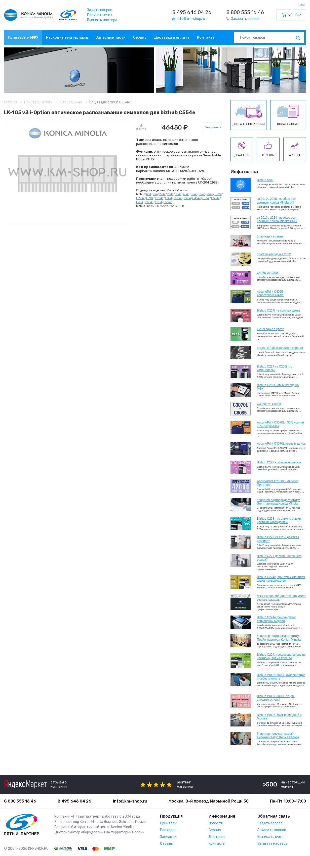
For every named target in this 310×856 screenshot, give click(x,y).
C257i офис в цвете (270, 329)
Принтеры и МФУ (23, 37)
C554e (215, 198)
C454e (196, 198)
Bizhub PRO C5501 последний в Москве (279, 716)
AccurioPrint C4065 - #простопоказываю (271, 293)
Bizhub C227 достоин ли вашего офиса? (279, 557)
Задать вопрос (99, 10)
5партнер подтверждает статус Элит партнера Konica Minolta (278, 501)
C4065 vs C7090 (268, 273)
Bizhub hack (265, 180)
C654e (149, 202)
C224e (140, 198)
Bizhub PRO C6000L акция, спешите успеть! (276, 697)
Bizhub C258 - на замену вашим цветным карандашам (279, 520)
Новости (216, 823)
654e (202, 194)
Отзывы (167, 843)
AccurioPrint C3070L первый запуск (281, 443)
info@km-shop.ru (130, 801)
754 (155, 194)
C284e (159, 198)
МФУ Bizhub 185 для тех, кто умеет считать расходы (281, 597)
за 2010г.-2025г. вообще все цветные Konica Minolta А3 (276, 200)
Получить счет (99, 15)
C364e (178, 198)
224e (162, 194)
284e (170, 194)
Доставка (217, 837)
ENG (302, 5)
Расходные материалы (67, 37)
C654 (139, 202)
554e (194, 194)
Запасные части (111, 37)
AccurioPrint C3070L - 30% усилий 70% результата (280, 424)
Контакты (206, 37)
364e (178, 194)
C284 (149, 198)
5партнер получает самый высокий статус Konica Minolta (278, 735)
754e (210, 194)
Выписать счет (270, 837)
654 (148, 194)
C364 (168, 198)
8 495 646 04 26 (191, 12)
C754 (158, 202)
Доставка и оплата (171, 37)
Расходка (168, 830)
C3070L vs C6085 (269, 404)
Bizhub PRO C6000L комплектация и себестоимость (281, 676)
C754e (168, 202)
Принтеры (168, 823)
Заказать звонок (271, 830)
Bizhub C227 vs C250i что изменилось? (274, 368)
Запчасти (168, 837)
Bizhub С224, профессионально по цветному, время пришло (281, 656)
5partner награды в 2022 (274, 254)
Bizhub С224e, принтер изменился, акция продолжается (281, 578)
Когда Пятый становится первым (280, 348)
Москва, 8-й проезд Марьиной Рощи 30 (209, 801)
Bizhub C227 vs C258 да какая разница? (278, 538)
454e (186, 194)
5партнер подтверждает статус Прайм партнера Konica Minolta (279, 637)
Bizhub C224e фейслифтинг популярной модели (276, 619)
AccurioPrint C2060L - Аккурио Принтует (277, 482)
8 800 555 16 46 (245, 12)
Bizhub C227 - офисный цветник (279, 462)
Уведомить (213, 127)
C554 (205, 198)
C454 (187, 198)
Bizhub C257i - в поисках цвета (278, 310)
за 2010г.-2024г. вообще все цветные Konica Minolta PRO (277, 219)
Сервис (139, 37)
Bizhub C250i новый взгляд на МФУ (278, 386)
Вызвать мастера (102, 20)
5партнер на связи (270, 236)
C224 (217, 194)
